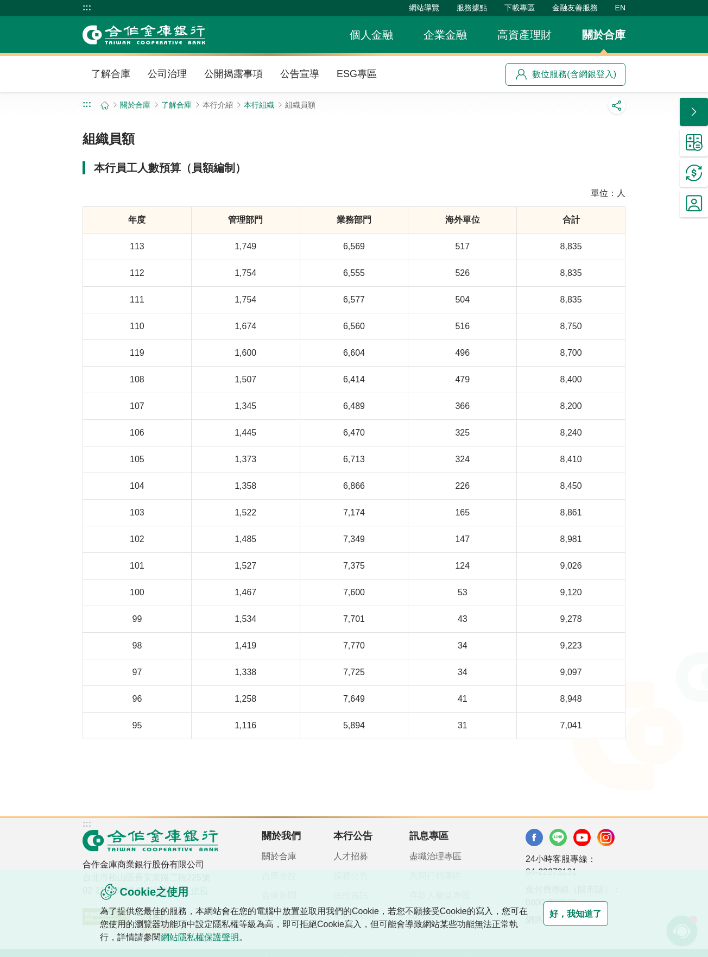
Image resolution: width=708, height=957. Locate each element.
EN (620, 7)
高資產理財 (524, 35)
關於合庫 (603, 35)
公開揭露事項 (233, 73)
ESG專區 (357, 73)
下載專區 (519, 7)
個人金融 (371, 35)
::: (87, 7)
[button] (694, 112)
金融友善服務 (575, 7)
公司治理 (167, 73)
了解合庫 (110, 73)
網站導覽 (424, 7)
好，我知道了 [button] (564, 913)
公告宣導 (299, 73)
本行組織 (259, 104)
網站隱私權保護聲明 (226, 937)
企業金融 (445, 35)
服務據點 (472, 7)
